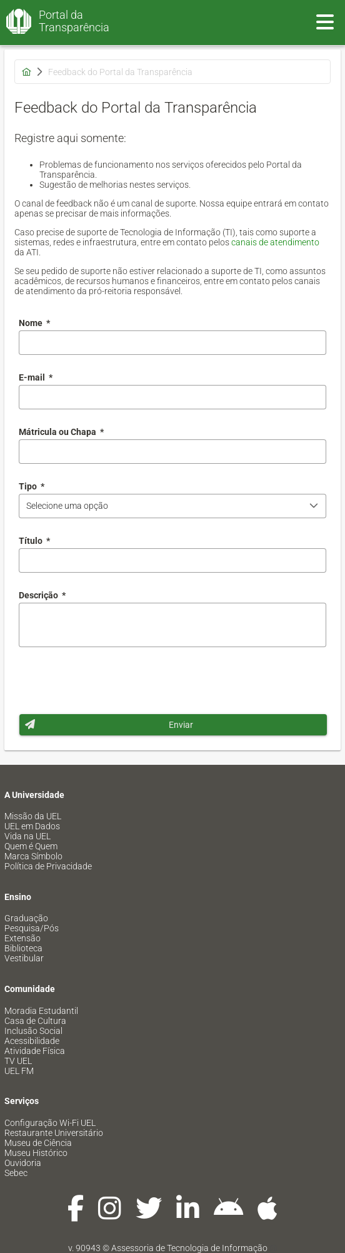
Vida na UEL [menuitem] (27, 836)
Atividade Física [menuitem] (34, 1051)
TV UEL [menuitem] (18, 1061)
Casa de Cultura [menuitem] (35, 1021)
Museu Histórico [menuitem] (36, 1153)
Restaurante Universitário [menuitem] (53, 1133)
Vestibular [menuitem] (24, 958)
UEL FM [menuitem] (19, 1071)
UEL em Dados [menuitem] (32, 826)
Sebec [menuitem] (16, 1173)
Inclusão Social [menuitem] (33, 1031)
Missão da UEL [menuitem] (32, 816)
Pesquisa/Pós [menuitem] (31, 928)
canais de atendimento (275, 242)
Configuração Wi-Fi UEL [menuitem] (50, 1123)
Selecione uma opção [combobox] (67, 506)
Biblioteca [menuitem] (23, 948)
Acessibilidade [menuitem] (31, 1041)
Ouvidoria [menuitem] (22, 1163)
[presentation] (114, 680)
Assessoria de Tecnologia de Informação (189, 1248)
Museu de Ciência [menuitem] (38, 1143)
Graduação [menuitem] (26, 918)
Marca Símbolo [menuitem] (33, 856)
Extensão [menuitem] (22, 938)
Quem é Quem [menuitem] (31, 846)
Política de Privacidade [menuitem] (48, 866)
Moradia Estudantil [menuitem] (41, 1011)
